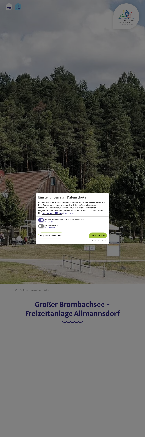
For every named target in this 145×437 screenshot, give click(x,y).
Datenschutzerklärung (52, 213)
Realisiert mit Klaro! (99, 241)
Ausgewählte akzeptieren (51, 235)
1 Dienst (49, 222)
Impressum (68, 213)
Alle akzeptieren (98, 235)
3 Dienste (50, 228)
